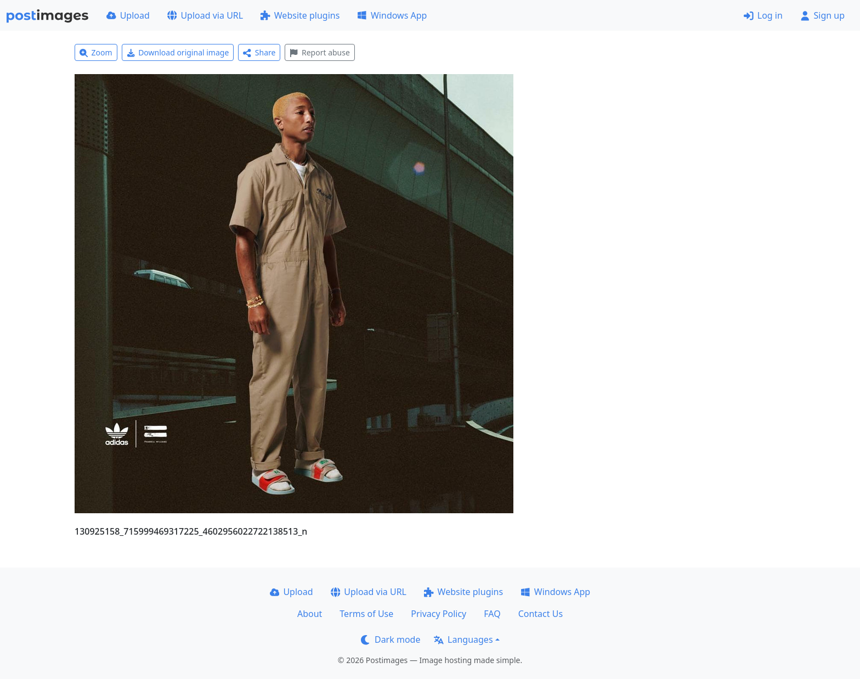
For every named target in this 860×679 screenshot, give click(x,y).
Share (259, 52)
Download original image (178, 52)
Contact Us (540, 614)
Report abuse (319, 52)
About (309, 614)
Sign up (822, 15)
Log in (763, 15)
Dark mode (390, 639)
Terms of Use (366, 614)
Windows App (392, 15)
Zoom (96, 52)
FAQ (492, 614)
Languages (463, 639)
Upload (128, 15)
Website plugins (300, 15)
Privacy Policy (438, 614)
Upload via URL (205, 15)
